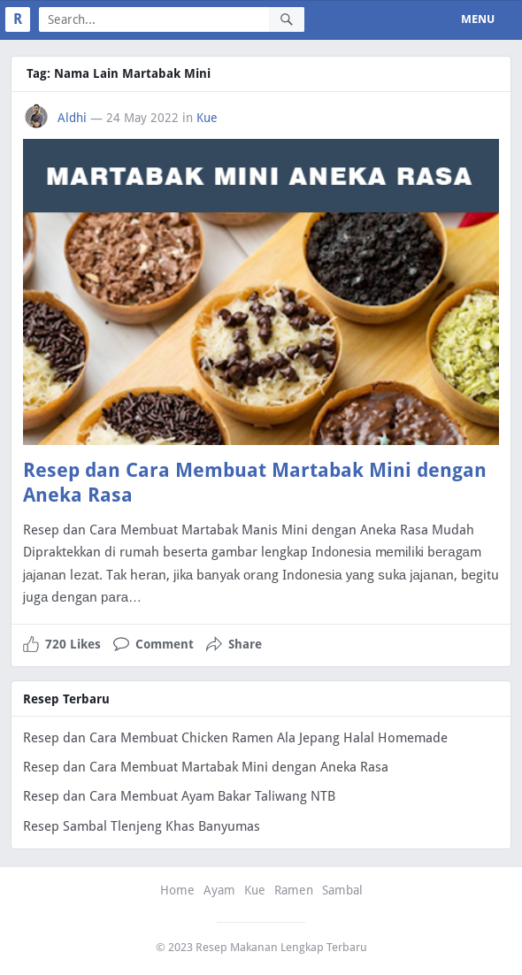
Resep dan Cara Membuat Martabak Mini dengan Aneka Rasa (205, 767)
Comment (164, 644)
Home (177, 890)
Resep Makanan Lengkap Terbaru (281, 947)
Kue (207, 118)
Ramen (293, 890)
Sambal (342, 890)
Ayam (219, 890)
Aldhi (72, 118)
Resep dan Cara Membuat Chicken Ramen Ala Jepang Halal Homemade (235, 738)
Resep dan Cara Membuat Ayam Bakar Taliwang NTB (179, 796)
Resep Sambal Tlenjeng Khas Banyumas (141, 826)
